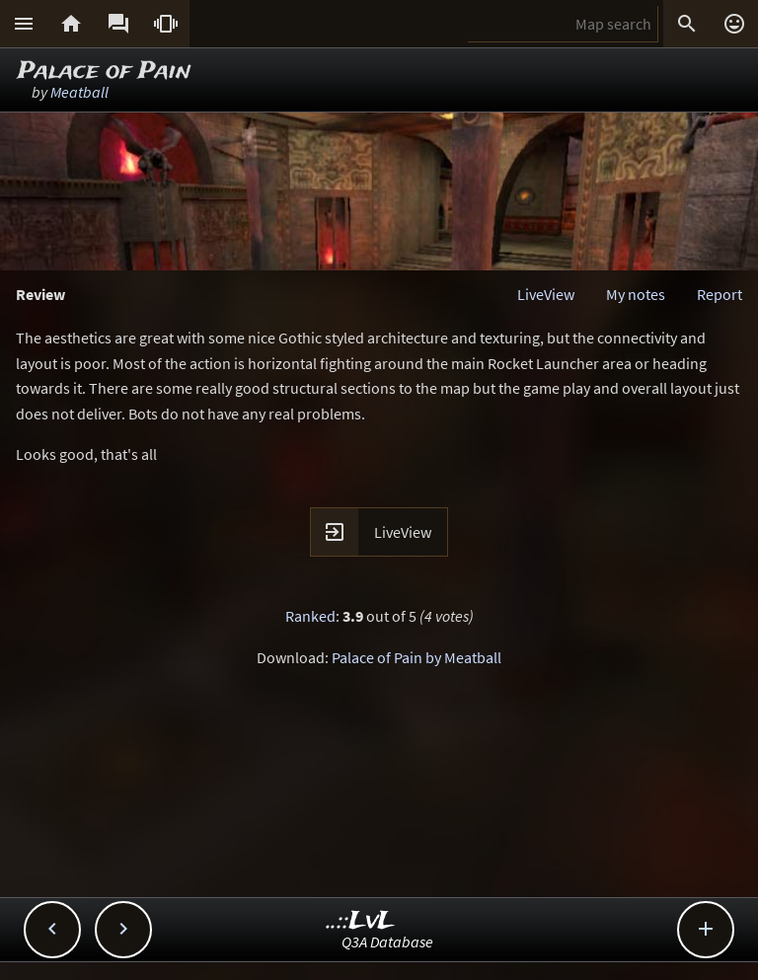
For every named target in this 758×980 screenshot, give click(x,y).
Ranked (310, 616)
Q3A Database (387, 941)
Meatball (79, 92)
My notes (635, 294)
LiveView (545, 294)
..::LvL (361, 921)
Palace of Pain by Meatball (416, 657)
